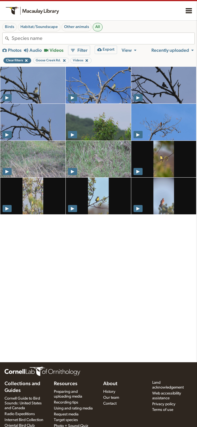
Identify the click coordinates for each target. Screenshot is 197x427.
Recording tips (66, 402)
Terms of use (162, 410)
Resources (65, 383)
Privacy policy (163, 404)
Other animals (76, 27)
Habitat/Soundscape (39, 27)
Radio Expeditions (20, 414)
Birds (9, 27)
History (109, 392)
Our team (111, 398)
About (110, 383)
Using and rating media (73, 408)
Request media (66, 414)
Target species (66, 420)
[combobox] (103, 38)
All (97, 27)
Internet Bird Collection (24, 420)
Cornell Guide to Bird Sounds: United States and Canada (23, 403)
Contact (109, 404)
